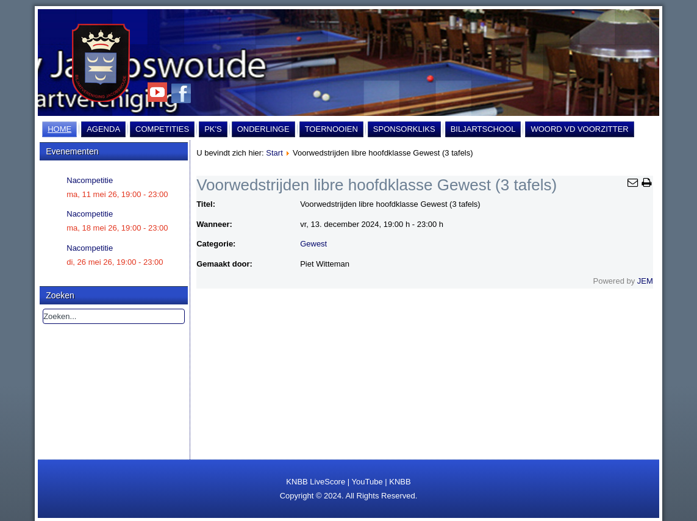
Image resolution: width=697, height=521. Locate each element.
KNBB (399, 481)
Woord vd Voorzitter (579, 129)
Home (59, 129)
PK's (213, 129)
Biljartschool (483, 129)
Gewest (313, 243)
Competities (162, 129)
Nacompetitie (89, 180)
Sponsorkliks (404, 129)
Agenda (103, 129)
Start (274, 152)
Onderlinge (263, 129)
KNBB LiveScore (315, 481)
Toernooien (331, 129)
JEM (645, 281)
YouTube (367, 481)
